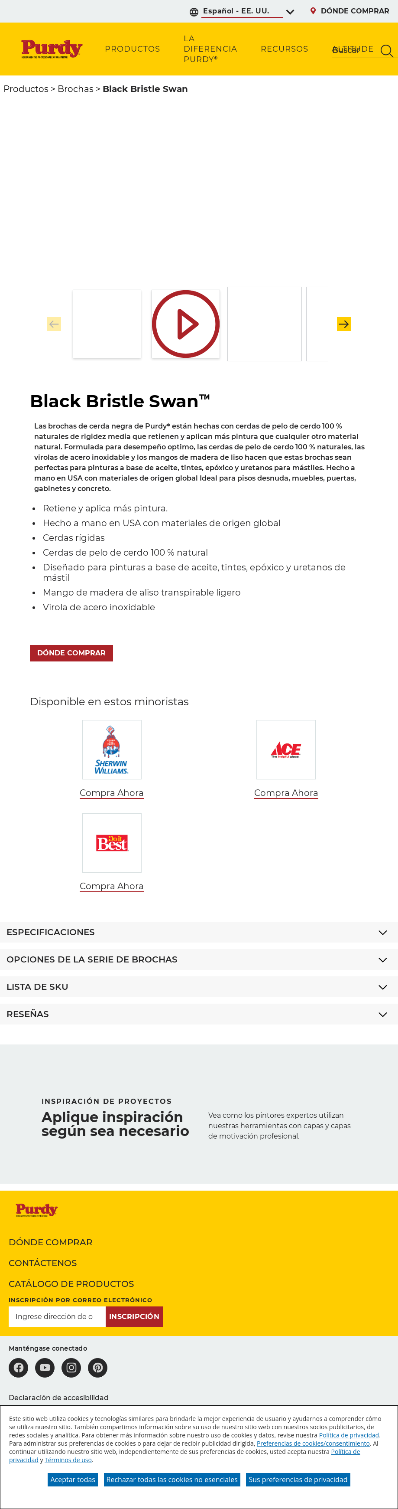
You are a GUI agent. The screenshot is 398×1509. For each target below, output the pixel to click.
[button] (344, 324)
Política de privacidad (349, 1435)
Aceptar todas (72, 1479)
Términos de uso (68, 1460)
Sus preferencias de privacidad (298, 1479)
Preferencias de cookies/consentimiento (313, 1443)
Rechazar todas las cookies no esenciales (172, 1479)
